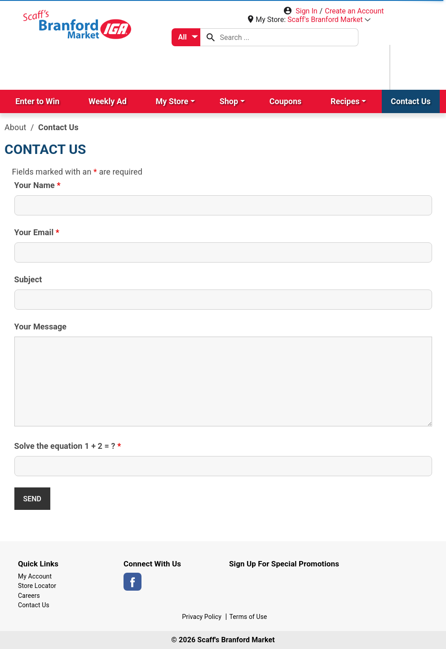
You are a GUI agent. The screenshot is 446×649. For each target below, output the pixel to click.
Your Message (40, 326)
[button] (329, 19)
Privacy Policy (201, 616)
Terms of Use (248, 616)
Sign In (306, 11)
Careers (29, 595)
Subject (28, 279)
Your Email (37, 232)
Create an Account (354, 11)
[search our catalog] (211, 37)
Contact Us (33, 605)
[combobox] (186, 37)
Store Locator (37, 585)
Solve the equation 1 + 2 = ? (67, 446)
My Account (35, 576)
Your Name (37, 185)
